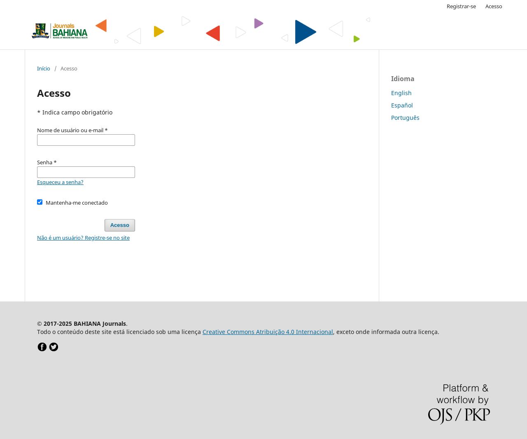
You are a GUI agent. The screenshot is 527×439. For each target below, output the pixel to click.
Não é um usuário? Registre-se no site (83, 237)
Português (405, 117)
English (401, 93)
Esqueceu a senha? (60, 182)
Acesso (493, 6)
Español (402, 105)
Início (43, 68)
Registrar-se (461, 6)
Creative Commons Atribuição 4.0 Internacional (268, 332)
